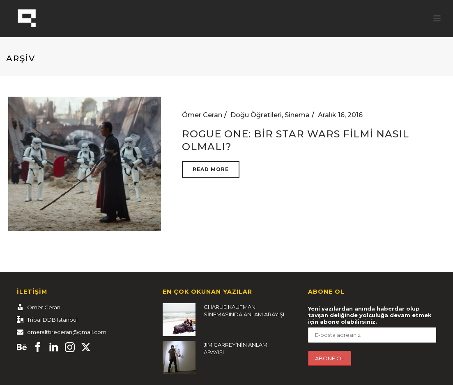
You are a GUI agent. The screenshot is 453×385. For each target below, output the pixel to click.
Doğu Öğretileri (256, 115)
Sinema (297, 115)
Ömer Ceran (202, 115)
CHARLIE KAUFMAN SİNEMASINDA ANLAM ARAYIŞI (244, 311)
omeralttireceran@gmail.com (66, 332)
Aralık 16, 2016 (340, 115)
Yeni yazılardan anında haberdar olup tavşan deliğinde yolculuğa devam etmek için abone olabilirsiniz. (370, 315)
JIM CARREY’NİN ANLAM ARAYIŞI (235, 348)
